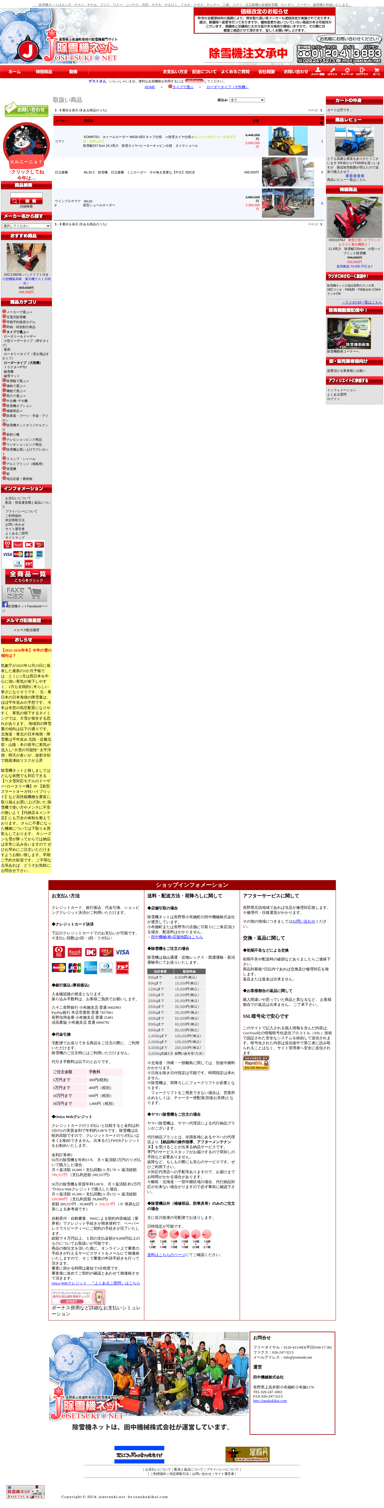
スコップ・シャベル (18, 459)
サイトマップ (15, 537)
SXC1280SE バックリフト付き (26, 279)
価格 (256, 120)
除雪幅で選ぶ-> (15, 381)
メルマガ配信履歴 (26, 630)
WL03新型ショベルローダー (101, 203)
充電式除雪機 (14, 317)
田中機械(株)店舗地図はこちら (177, 937)
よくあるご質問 (16, 533)
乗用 (7, 349)
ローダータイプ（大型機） (228, 87)
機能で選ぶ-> (14, 391)
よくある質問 (336, 394)
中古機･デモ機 (15, 401)
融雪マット (12, 376)
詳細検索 (26, 206)
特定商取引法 (15, 520)
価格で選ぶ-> (14, 386)
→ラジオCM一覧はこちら (361, 302)
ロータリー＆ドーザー (20, 336)
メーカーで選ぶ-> (17, 312)
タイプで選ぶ (181, 87)
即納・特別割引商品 (18, 327)
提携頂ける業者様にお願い (346, 370)
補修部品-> (12, 411)
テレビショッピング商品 (22, 439)
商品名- (89, 120)
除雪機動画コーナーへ (349, 349)
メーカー (61, 120)
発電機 (9, 469)
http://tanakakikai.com (270, 1401)
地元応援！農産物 (17, 478)
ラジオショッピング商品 (22, 444)
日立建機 (61, 172)
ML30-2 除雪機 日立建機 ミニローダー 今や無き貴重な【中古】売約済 (139, 172)
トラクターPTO (15, 367)
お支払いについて (18, 498)
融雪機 (8, 371)
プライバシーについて (21, 511)
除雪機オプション (17, 406)
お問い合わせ (15, 524)
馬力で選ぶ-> (14, 396)
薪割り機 (10, 434)
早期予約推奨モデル (18, 322)
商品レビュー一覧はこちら (346, 179)
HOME (150, 87)
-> (15, 332)
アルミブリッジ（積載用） (23, 464)
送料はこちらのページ (166, 1255)
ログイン (333, 399)
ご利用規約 (13, 515)
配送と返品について (188, 1469)
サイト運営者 (15, 529)
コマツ (60, 141)
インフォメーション (341, 390)
